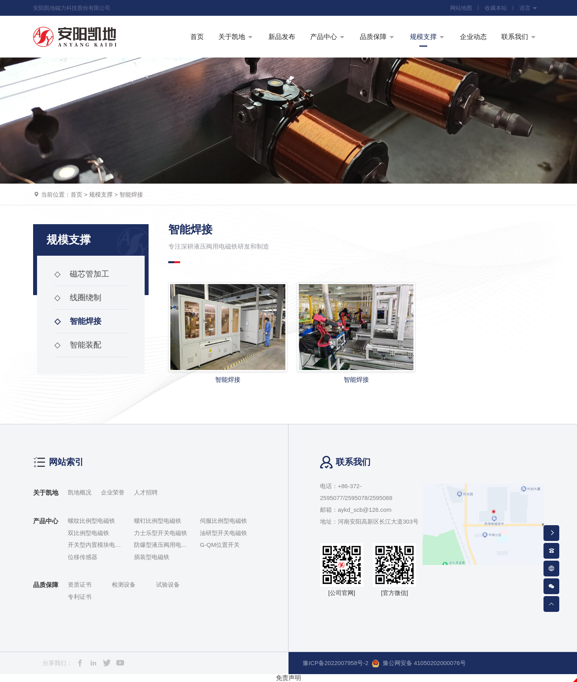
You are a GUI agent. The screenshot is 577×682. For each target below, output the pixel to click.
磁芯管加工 (81, 273)
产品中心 (45, 521)
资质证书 (79, 584)
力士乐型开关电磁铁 (160, 533)
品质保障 (45, 585)
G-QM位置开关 (220, 544)
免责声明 (288, 678)
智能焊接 (131, 194)
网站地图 (461, 8)
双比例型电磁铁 (88, 533)
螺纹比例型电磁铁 (91, 520)
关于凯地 (45, 492)
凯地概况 (79, 492)
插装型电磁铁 (151, 557)
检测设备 (124, 584)
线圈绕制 (77, 297)
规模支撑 (101, 194)
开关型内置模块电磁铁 (94, 545)
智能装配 (77, 344)
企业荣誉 (113, 492)
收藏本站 (496, 8)
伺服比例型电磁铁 (223, 520)
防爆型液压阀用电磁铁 (160, 545)
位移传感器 (82, 557)
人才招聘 (146, 492)
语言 (528, 8)
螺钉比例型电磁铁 (157, 520)
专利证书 (79, 596)
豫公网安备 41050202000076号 (419, 663)
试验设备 (168, 584)
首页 (76, 194)
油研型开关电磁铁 (223, 533)
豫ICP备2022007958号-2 (336, 663)
